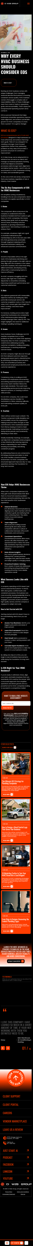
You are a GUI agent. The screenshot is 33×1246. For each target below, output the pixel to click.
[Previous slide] (3, 1048)
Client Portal (11, 1104)
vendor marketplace (15, 1121)
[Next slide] (8, 1048)
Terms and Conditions (23, 1192)
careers (7, 1113)
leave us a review (13, 1129)
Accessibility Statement (8, 1194)
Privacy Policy (8, 1192)
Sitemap (23, 1194)
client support (11, 1096)
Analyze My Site (7, 708)
